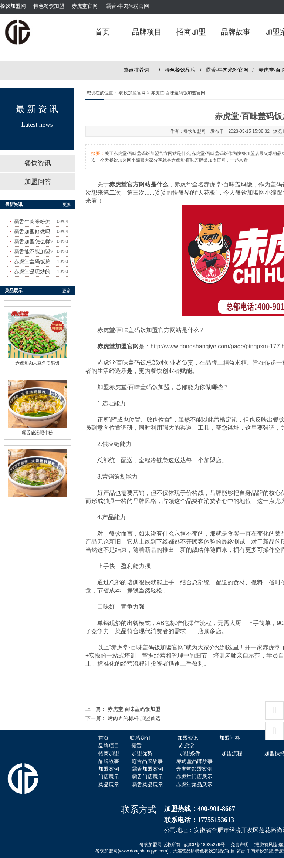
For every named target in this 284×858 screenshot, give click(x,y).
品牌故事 (235, 32)
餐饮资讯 (37, 163)
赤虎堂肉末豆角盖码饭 (37, 361)
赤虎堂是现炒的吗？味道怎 (35, 271)
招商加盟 (191, 32)
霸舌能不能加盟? (33, 251)
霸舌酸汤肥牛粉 (37, 430)
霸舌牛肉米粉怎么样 (35, 221)
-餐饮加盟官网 (132, 92)
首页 (102, 32)
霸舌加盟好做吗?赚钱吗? (35, 231)
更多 (66, 204)
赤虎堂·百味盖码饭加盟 (134, 709)
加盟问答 (37, 181)
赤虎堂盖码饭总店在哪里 (35, 261)
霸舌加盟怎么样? (33, 241)
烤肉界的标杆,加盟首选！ (137, 718)
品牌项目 (147, 32)
